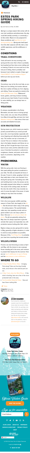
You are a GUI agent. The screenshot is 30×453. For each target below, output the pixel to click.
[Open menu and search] (23, 2)
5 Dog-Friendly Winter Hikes (11, 264)
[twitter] (10, 420)
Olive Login (7, 424)
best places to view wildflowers (15, 256)
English (4, 437)
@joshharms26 (16, 317)
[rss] (23, 420)
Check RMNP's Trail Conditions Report (13, 74)
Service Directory (9, 427)
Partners (23, 424)
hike (12, 289)
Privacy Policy (22, 427)
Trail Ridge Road (16, 235)
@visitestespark (15, 321)
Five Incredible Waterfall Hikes (11, 280)
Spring (9, 289)
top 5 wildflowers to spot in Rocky (16, 254)
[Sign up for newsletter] (26, 414)
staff (15, 430)
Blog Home (15, 334)
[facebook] (13, 420)
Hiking (11, 290)
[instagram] (20, 420)
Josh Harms (6, 26)
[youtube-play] (17, 420)
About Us (15, 424)
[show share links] (4, 286)
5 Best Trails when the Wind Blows (13, 273)
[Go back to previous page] (15, 13)
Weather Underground (8, 119)
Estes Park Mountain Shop (9, 93)
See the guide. (15, 403)
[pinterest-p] (7, 420)
